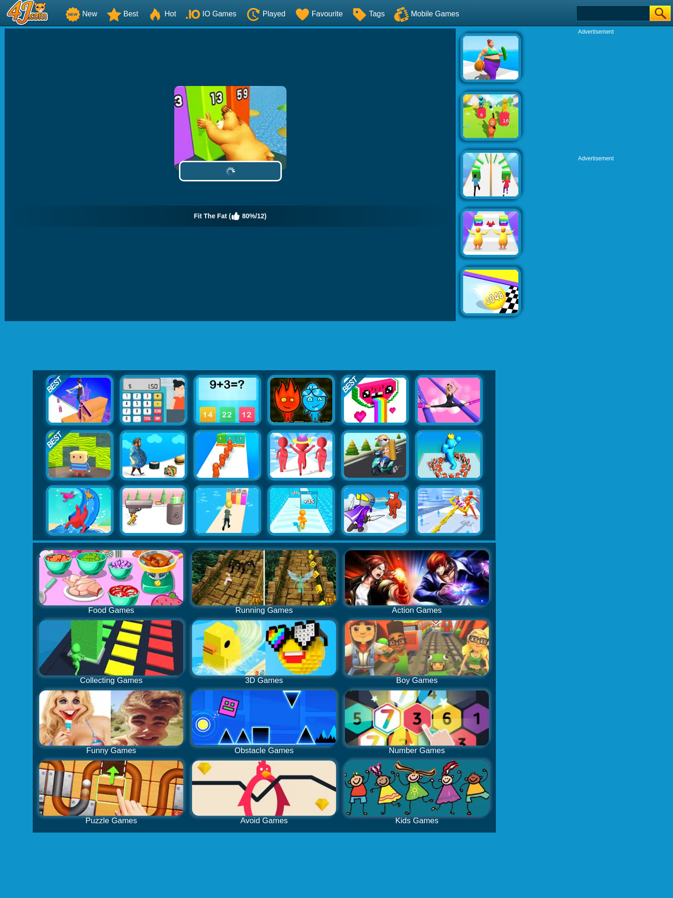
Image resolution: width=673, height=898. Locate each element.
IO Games (211, 14)
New (81, 14)
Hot (162, 14)
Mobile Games (426, 14)
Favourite (319, 14)
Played (266, 14)
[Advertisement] (596, 94)
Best (122, 14)
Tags (368, 14)
